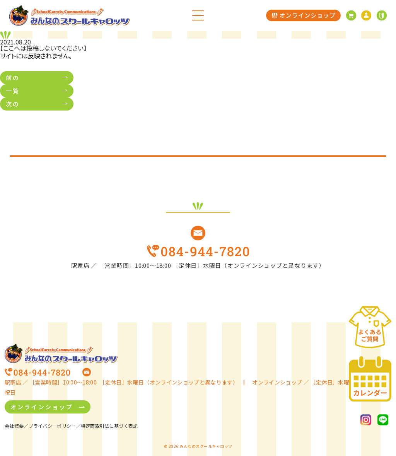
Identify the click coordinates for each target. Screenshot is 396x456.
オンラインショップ (41, 407)
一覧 (13, 91)
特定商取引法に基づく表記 (109, 425)
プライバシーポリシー (52, 425)
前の (12, 77)
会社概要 (14, 425)
